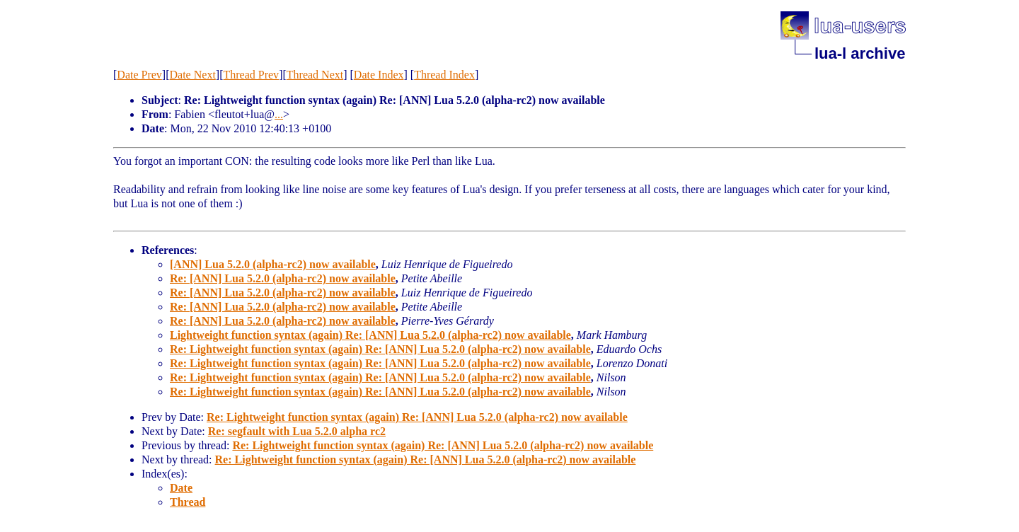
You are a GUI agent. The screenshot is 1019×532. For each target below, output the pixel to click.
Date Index (379, 75)
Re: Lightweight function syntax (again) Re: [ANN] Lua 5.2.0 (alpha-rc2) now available (380, 349)
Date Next (193, 75)
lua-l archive (859, 53)
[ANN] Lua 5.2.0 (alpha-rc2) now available (273, 264)
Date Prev (139, 75)
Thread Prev (251, 75)
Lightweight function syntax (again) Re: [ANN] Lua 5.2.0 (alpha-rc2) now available (370, 335)
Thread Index (444, 75)
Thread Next (315, 75)
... (279, 114)
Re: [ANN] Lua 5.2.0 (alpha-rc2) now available (283, 278)
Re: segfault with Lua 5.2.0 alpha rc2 (297, 431)
